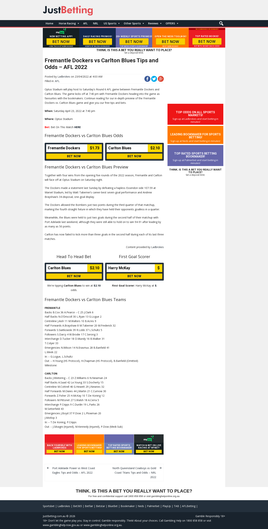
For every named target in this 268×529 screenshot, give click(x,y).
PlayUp (166, 506)
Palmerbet (153, 506)
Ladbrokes (64, 76)
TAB (176, 506)
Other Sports (132, 23)
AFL (85, 23)
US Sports (110, 23)
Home (49, 23)
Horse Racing (67, 23)
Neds (141, 506)
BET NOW (61, 41)
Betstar (100, 506)
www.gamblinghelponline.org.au (103, 525)
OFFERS (170, 23)
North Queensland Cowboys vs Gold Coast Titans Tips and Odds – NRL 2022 (134, 472)
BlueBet (113, 506)
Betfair (89, 506)
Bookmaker (128, 506)
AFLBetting (188, 506)
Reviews (153, 23)
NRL (95, 23)
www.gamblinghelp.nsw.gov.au (61, 525)
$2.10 (97, 285)
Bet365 (77, 506)
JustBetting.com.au (54, 516)
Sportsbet (49, 506)
